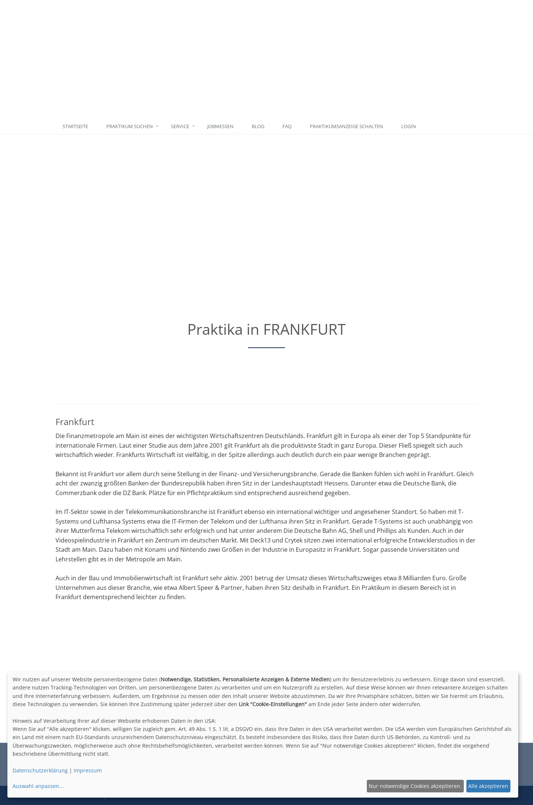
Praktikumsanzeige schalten (346, 126)
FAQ (287, 126)
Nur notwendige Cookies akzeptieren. (415, 785)
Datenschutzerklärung (40, 770)
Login (408, 126)
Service (180, 126)
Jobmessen (220, 126)
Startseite (75, 126)
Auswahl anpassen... (38, 785)
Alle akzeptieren (488, 785)
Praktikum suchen (129, 126)
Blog (258, 126)
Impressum (88, 770)
